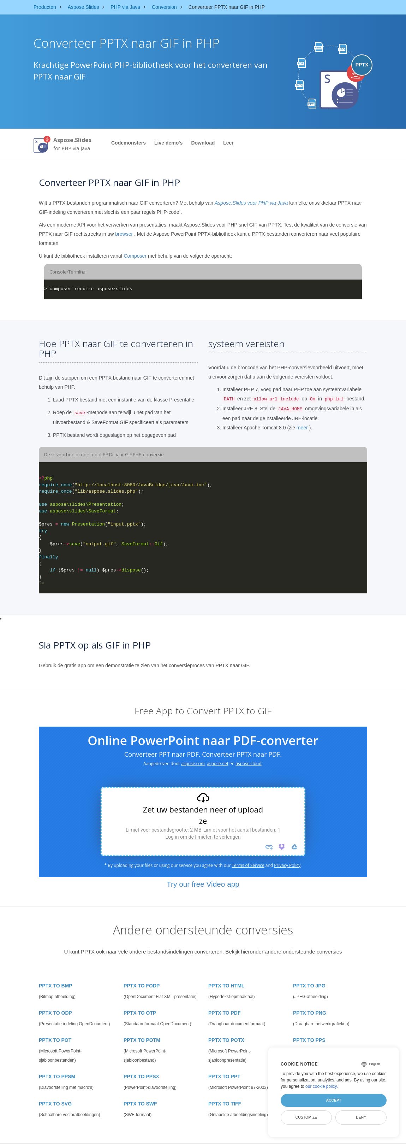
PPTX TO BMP (55, 985)
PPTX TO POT (55, 1040)
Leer (228, 143)
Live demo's (168, 143)
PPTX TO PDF (224, 1013)
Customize (306, 1117)
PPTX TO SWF (140, 1104)
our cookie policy (321, 1086)
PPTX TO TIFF (224, 1104)
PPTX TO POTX (226, 1040)
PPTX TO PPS (309, 1040)
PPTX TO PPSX (141, 1076)
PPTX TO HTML (226, 985)
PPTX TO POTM (142, 1040)
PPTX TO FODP (142, 985)
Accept (333, 1100)
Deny (361, 1117)
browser (124, 234)
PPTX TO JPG (309, 985)
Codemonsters (128, 143)
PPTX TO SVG (55, 1104)
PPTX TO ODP (55, 1013)
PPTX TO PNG (309, 1013)
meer (302, 427)
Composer (135, 256)
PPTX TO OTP (140, 1013)
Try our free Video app (203, 884)
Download (203, 143)
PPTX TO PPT (224, 1076)
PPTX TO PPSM (57, 1076)
